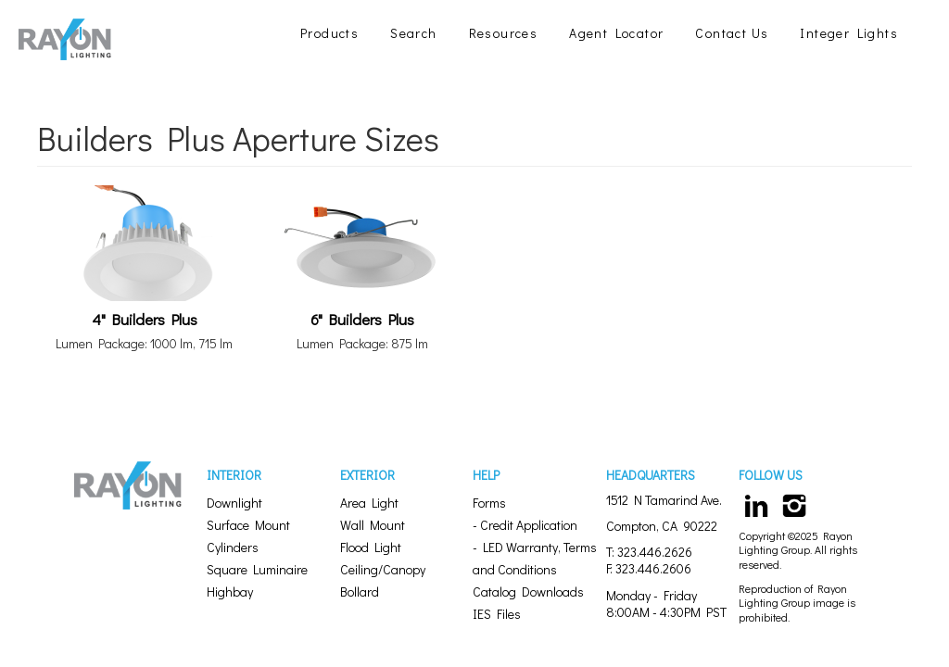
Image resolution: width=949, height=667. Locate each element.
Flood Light (370, 547)
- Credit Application (525, 525)
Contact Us (731, 33)
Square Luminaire (257, 569)
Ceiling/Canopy (382, 569)
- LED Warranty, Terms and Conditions (535, 558)
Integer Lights (849, 33)
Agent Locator (616, 33)
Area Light (369, 502)
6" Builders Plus (362, 318)
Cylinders (233, 547)
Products (329, 33)
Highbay (230, 591)
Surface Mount (248, 525)
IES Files (497, 614)
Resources (503, 33)
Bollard (359, 591)
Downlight (234, 502)
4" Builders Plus (144, 318)
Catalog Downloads (528, 591)
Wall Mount (372, 525)
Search (413, 33)
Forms (489, 502)
